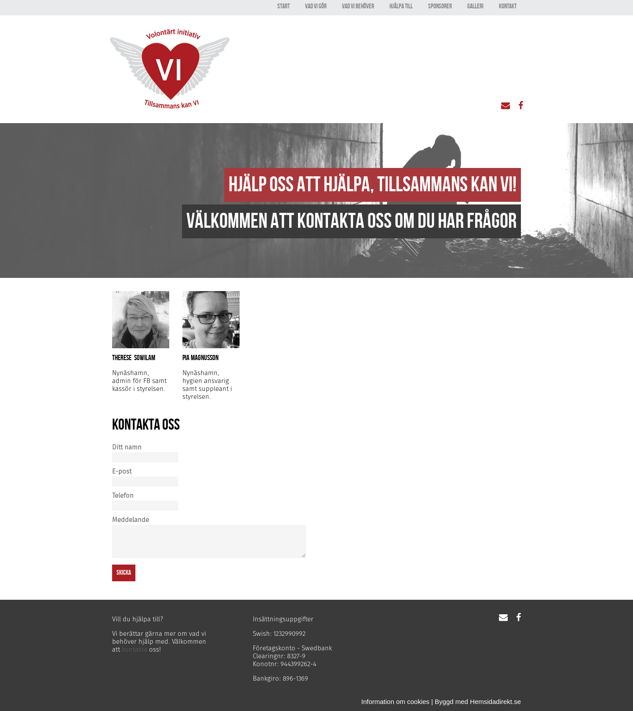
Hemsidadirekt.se (495, 701)
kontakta (134, 649)
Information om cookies (395, 701)
